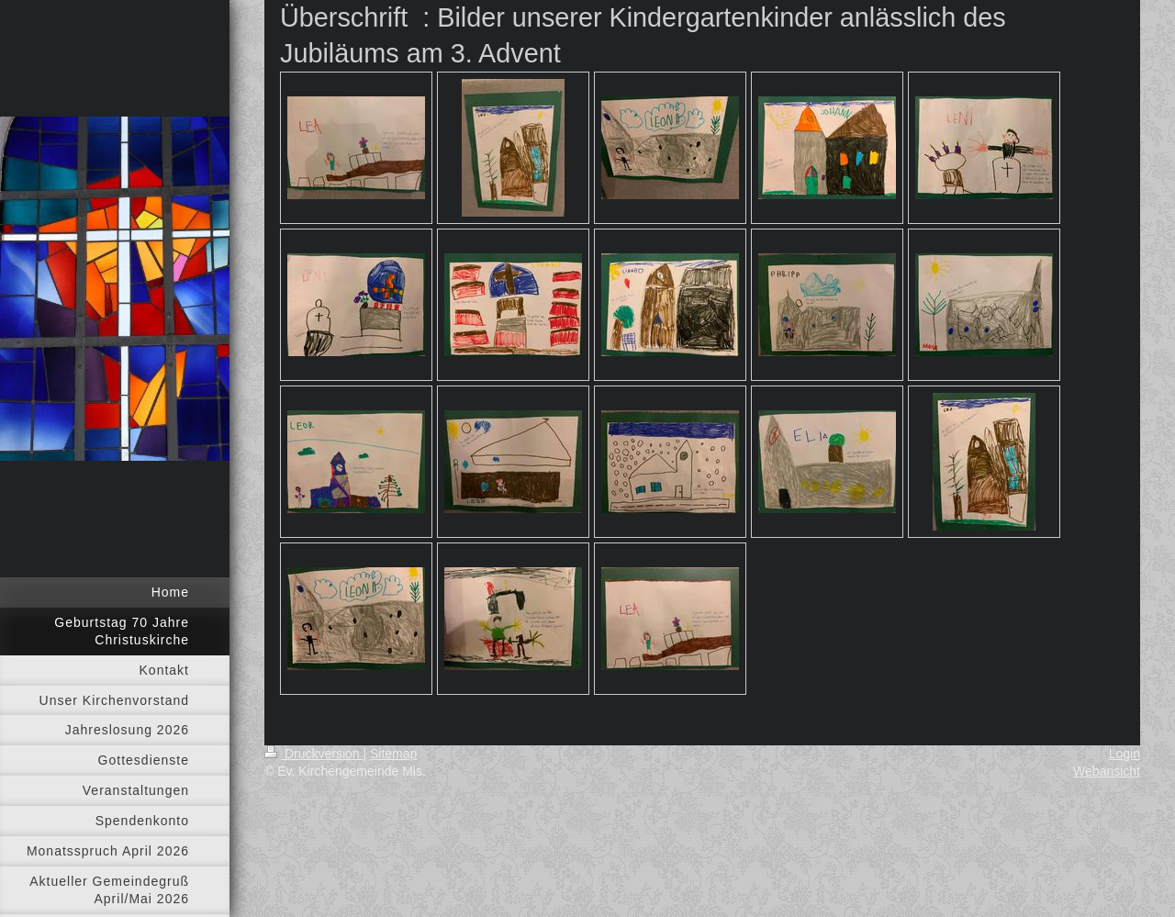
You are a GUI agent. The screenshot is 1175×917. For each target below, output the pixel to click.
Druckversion (313, 753)
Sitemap (393, 753)
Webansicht (1106, 771)
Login (1124, 753)
